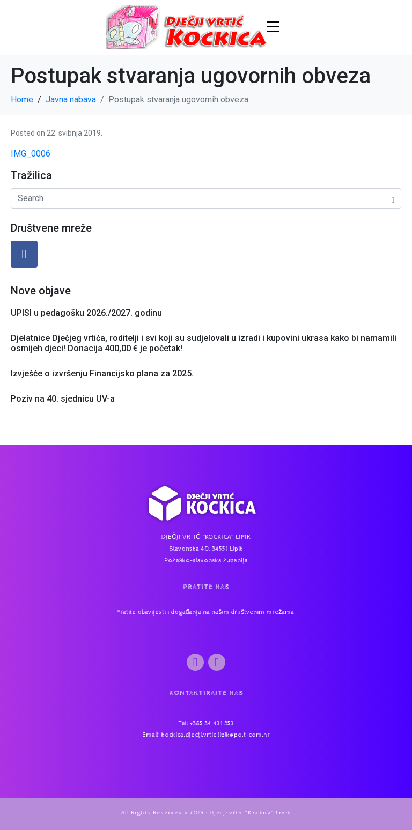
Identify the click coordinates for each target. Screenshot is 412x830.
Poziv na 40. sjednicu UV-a (63, 399)
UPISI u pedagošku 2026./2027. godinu (86, 313)
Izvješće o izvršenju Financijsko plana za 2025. (102, 373)
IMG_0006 (30, 154)
